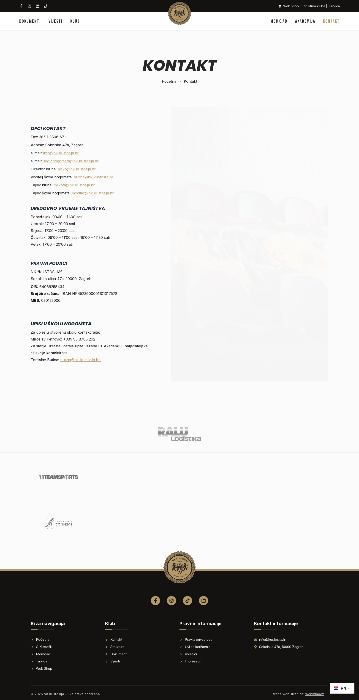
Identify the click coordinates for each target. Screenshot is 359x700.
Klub (75, 21)
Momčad (278, 21)
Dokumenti (30, 21)
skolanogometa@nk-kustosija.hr (71, 161)
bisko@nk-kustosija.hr (77, 169)
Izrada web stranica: (298, 694)
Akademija (305, 21)
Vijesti (56, 21)
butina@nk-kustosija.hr (93, 177)
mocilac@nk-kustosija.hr (93, 193)
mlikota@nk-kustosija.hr (74, 185)
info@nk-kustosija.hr (61, 153)
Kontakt (331, 21)
